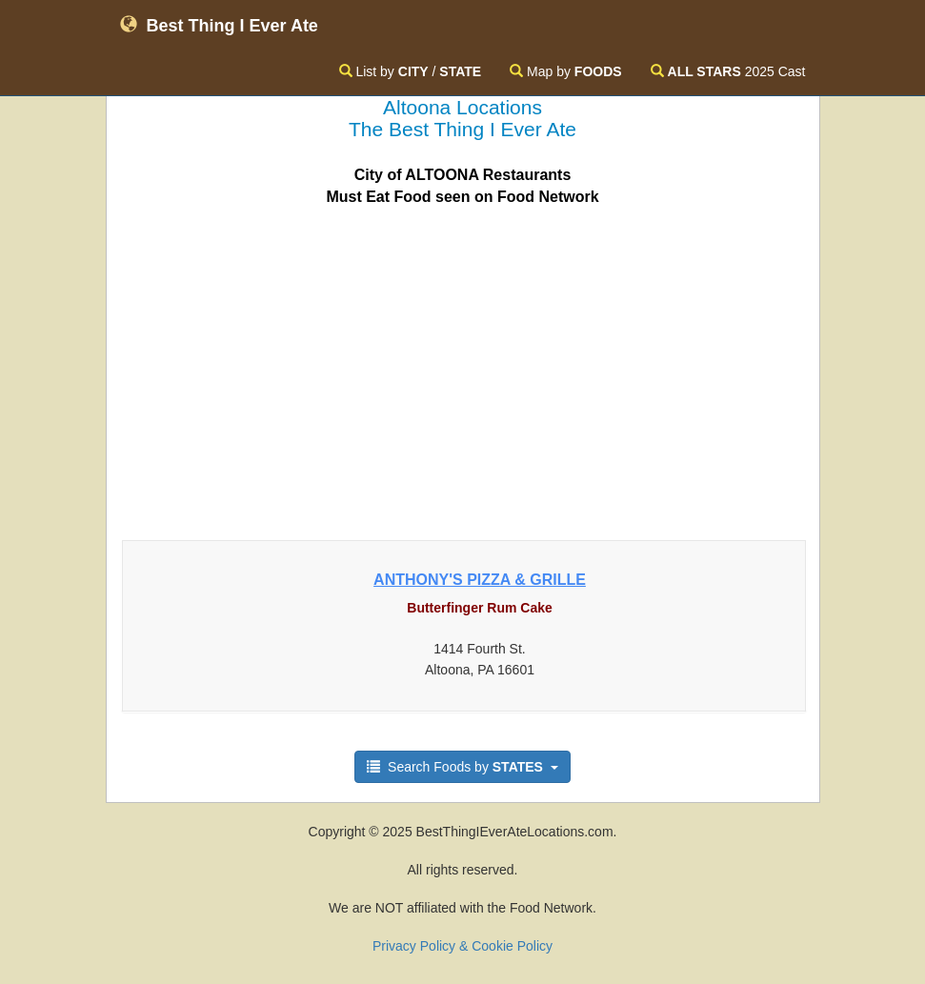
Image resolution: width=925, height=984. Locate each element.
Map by (565, 71)
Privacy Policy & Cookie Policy (462, 946)
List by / (410, 71)
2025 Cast (728, 71)
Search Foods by (462, 766)
